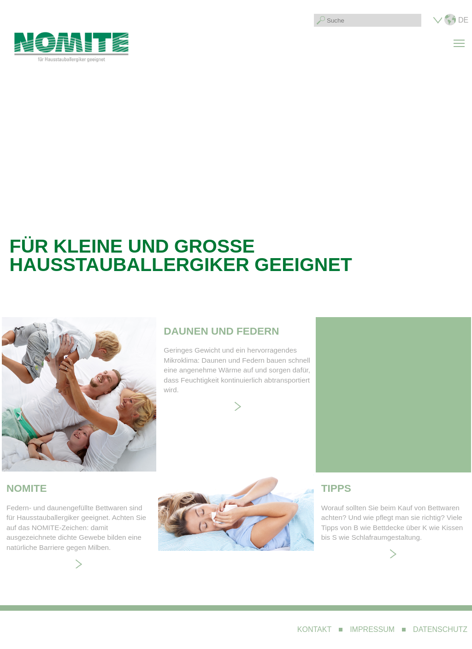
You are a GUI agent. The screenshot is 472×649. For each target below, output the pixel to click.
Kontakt (314, 629)
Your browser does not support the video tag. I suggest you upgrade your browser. (235, 198)
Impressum (372, 629)
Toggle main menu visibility (460, 38)
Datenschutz (440, 629)
